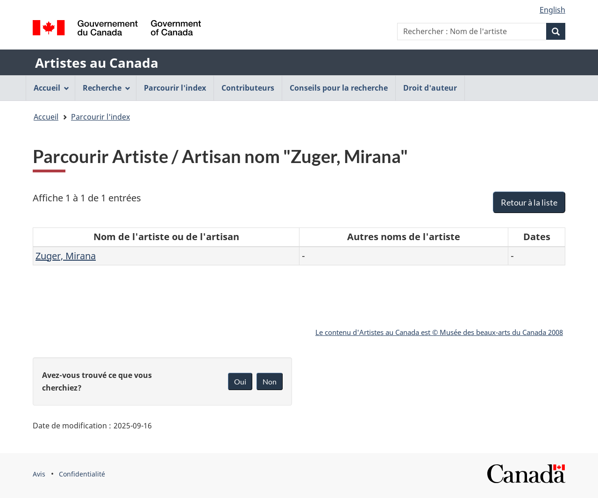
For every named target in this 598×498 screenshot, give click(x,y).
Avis (39, 474)
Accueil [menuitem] (51, 88)
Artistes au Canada (96, 62)
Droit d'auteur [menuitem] (430, 88)
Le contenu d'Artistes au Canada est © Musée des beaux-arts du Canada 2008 (439, 332)
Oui (240, 381)
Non (270, 381)
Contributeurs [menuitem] (247, 88)
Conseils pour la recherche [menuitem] (339, 88)
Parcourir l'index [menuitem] (175, 88)
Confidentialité (82, 474)
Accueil (46, 117)
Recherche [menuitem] (106, 88)
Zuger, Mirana (66, 255)
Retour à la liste (529, 202)
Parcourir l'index (100, 117)
